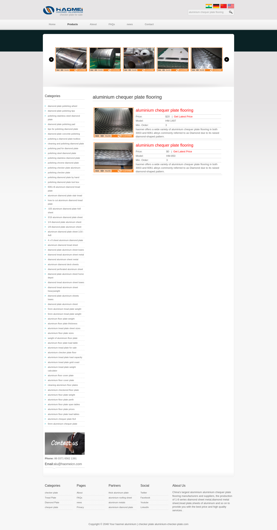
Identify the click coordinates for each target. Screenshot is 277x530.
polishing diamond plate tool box (63, 182)
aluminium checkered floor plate (63, 390)
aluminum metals (117, 502)
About (93, 24)
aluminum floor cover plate (61, 375)
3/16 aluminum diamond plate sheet (65, 217)
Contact (149, 24)
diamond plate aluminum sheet (63, 304)
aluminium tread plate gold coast (63, 362)
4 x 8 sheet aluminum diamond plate (65, 240)
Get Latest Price (183, 116)
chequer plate (51, 507)
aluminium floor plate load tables (63, 414)
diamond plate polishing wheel (62, 106)
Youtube (144, 502)
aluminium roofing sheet (120, 497)
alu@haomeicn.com (68, 464)
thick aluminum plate (119, 492)
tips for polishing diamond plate (63, 129)
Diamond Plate (52, 502)
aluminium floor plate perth (61, 399)
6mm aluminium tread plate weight (64, 314)
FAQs (112, 24)
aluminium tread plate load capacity (65, 357)
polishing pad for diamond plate (63, 148)
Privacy (80, 507)
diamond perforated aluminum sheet (65, 269)
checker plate (51, 492)
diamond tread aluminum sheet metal (66, 254)
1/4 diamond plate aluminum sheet (64, 222)
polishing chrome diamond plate (63, 163)
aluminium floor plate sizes (61, 333)
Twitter (143, 492)
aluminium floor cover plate (61, 380)
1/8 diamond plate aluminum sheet (64, 227)
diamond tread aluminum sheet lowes (66, 282)
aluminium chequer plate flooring (164, 110)
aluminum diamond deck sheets (63, 264)
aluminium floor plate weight (61, 395)
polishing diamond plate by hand (63, 177)
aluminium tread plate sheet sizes (64, 328)
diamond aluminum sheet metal (63, 259)
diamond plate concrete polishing (64, 134)
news (130, 24)
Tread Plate (50, 497)
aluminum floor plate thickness (62, 323)
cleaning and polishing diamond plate (66, 143)
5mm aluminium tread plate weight (64, 309)
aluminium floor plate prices (61, 409)
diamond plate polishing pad (61, 124)
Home (52, 24)
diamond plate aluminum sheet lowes (66, 250)
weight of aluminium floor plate (63, 338)
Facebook (145, 497)
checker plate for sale (71, 14)
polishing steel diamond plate (62, 153)
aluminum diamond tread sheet (63, 245)
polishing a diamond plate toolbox (64, 139)
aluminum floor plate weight (61, 319)
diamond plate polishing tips (61, 111)
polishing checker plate (59, 172)
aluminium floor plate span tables (64, 404)
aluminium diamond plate (121, 507)
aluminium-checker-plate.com (172, 524)
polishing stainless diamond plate (64, 158)
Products (72, 24)
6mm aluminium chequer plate (62, 424)
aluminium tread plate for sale (62, 347)
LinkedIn (144, 507)
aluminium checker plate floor (62, 352)
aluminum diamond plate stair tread (65, 195)
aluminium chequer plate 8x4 (62, 419)
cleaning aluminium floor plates (63, 385)
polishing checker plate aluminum (64, 168)
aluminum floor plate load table (63, 343)
